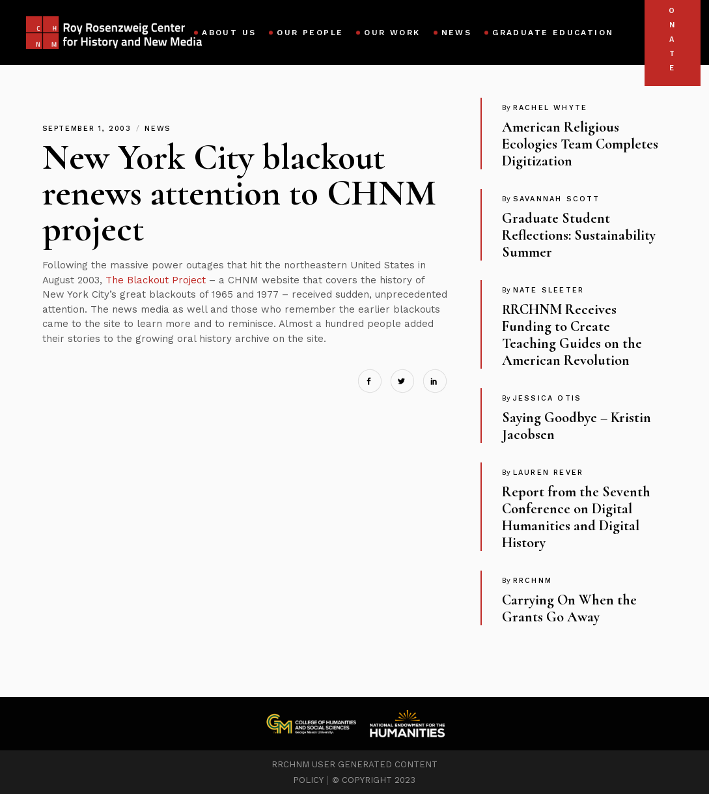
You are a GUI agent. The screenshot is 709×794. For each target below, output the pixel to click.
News (158, 128)
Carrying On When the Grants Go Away (569, 608)
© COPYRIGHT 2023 (373, 780)
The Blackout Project (155, 280)
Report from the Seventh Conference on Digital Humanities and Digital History (576, 517)
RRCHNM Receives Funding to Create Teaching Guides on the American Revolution (572, 335)
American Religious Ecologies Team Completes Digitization (580, 144)
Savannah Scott (556, 199)
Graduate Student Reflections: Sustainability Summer (579, 235)
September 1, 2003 (88, 128)
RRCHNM (532, 580)
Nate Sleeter (548, 290)
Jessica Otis (547, 398)
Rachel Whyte (550, 108)
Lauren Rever (548, 472)
